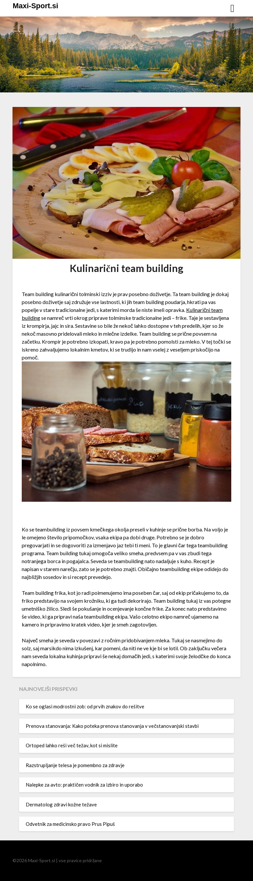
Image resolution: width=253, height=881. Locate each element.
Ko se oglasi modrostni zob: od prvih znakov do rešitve (85, 706)
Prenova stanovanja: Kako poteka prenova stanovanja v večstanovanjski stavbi (112, 726)
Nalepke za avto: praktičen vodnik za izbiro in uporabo (84, 785)
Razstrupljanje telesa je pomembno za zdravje (75, 765)
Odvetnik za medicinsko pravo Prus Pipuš (70, 824)
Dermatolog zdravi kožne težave (61, 804)
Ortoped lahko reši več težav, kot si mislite (72, 745)
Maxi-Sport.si (35, 6)
